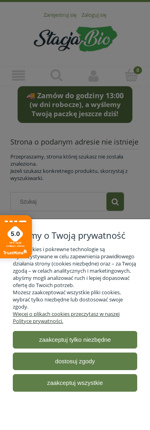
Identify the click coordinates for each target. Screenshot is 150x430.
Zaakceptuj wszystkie (75, 382)
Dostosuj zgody (75, 361)
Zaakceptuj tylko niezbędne (75, 339)
